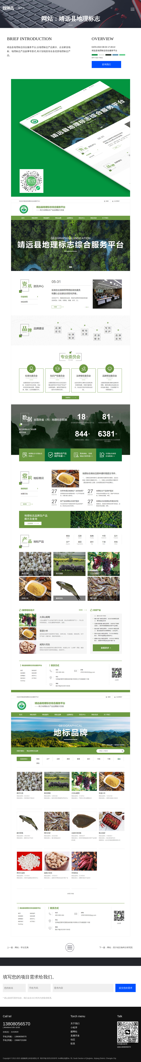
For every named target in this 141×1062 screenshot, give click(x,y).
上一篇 (18, 944)
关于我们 (75, 1020)
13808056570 (16, 1020)
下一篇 (116, 944)
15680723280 (20, 1036)
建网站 (74, 1028)
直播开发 (75, 1032)
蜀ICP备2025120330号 (48, 1055)
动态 (73, 1036)
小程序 (74, 1024)
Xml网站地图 (62, 1055)
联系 (73, 1040)
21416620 (14, 1028)
